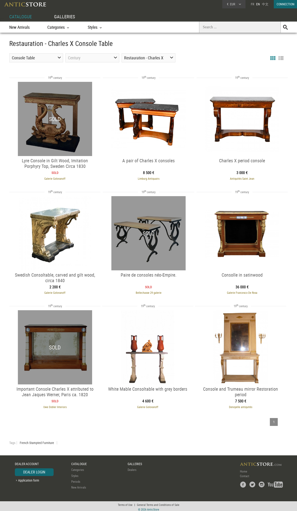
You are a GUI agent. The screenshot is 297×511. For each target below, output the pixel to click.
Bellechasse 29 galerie (148, 292)
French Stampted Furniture (37, 441)
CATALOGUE (20, 16)
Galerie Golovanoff (52, 178)
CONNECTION (285, 4)
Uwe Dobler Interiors (52, 405)
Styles (74, 474)
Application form (28, 478)
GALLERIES (64, 16)
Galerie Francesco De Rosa (244, 292)
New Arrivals (19, 27)
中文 (265, 4)
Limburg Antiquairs (148, 178)
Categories (77, 468)
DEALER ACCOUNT (27, 462)
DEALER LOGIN (34, 470)
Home (243, 469)
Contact (244, 474)
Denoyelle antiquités (238, 405)
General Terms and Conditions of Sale (158, 503)
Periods (75, 480)
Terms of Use (125, 503)
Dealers (132, 468)
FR (252, 4)
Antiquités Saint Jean (244, 178)
